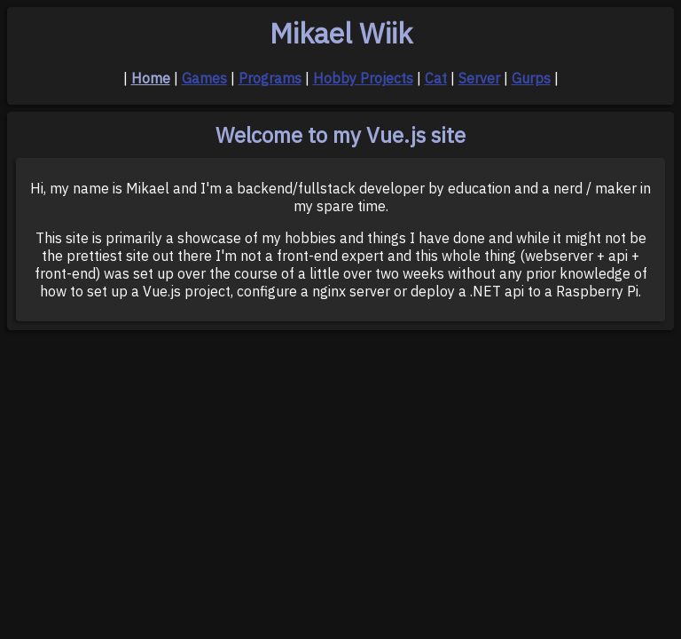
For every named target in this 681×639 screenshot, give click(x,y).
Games (204, 78)
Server (479, 78)
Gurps (531, 78)
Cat (436, 78)
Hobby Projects (363, 78)
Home (150, 78)
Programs (270, 78)
